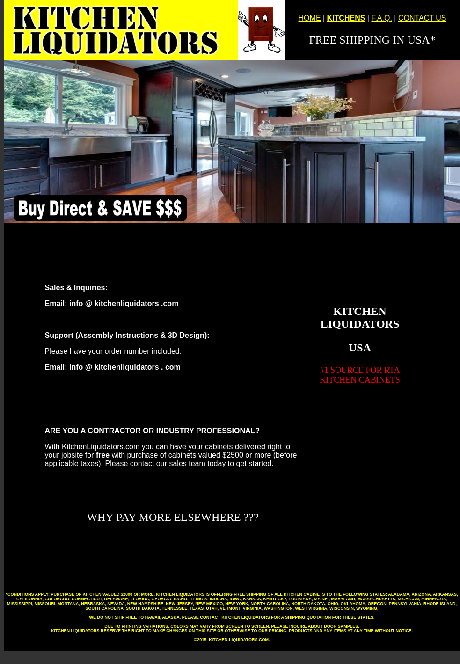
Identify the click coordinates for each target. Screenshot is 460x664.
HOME (310, 18)
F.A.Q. (381, 18)
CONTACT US (422, 18)
